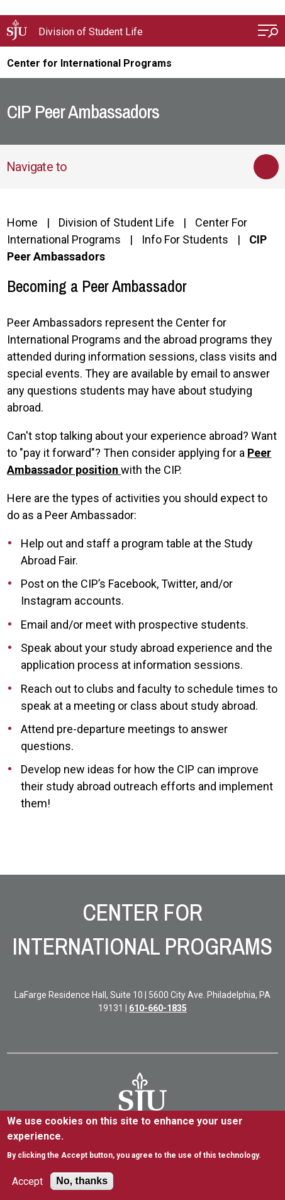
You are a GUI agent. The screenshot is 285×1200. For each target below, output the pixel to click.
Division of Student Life (90, 32)
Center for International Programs (89, 63)
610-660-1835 (158, 1008)
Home (22, 222)
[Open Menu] (268, 32)
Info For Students (185, 239)
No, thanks (82, 1180)
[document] (142, 1138)
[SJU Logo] (143, 1096)
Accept (27, 1181)
